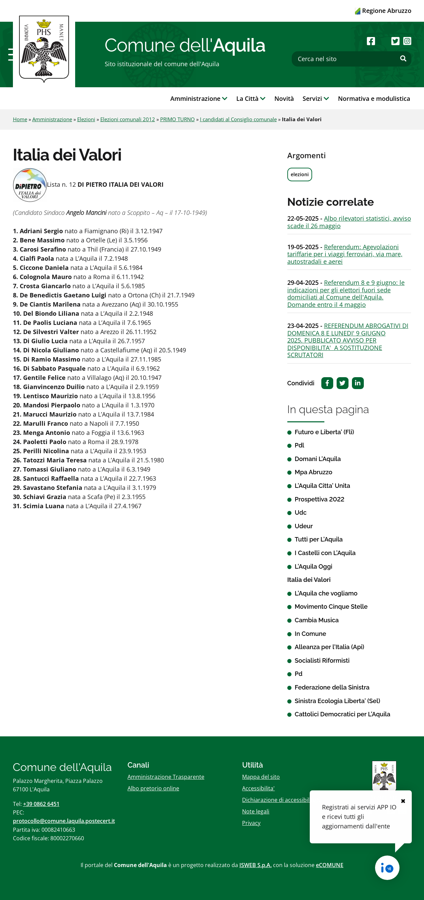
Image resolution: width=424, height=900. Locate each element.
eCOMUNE (329, 865)
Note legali (255, 811)
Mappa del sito (261, 776)
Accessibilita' (258, 788)
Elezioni (86, 119)
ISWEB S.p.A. (255, 865)
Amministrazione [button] (198, 98)
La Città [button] (251, 98)
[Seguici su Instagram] (407, 41)
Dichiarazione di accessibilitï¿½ (281, 800)
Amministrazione (52, 119)
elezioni (300, 174)
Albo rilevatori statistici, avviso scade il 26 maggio (349, 222)
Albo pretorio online (153, 788)
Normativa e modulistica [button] (374, 98)
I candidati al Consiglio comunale (238, 119)
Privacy (251, 823)
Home (20, 119)
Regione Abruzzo (383, 10)
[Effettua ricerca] (403, 59)
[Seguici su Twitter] (395, 41)
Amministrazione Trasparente (166, 776)
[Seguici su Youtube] (383, 41)
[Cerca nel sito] (351, 59)
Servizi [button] (316, 98)
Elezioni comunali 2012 (127, 119)
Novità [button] (284, 98)
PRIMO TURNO (177, 119)
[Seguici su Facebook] (371, 41)
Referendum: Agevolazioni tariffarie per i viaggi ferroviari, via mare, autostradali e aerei (345, 254)
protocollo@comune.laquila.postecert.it (64, 821)
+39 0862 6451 (41, 804)
